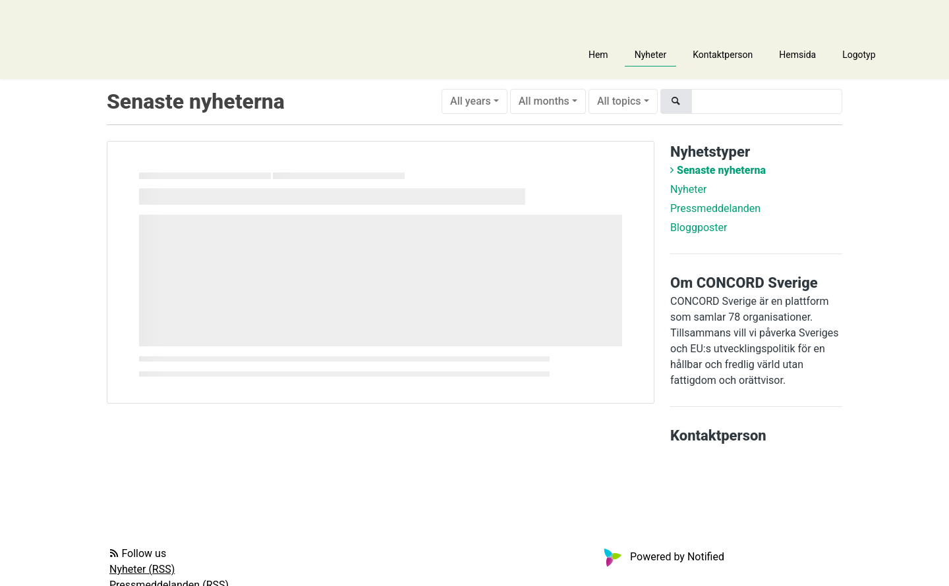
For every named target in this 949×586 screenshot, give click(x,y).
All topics (619, 101)
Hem (598, 54)
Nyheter (651, 54)
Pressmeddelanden (715, 208)
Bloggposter (698, 227)
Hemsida (797, 54)
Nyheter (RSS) (142, 569)
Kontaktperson (723, 54)
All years (470, 101)
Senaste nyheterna (721, 170)
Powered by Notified (662, 556)
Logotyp (858, 54)
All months (544, 101)
